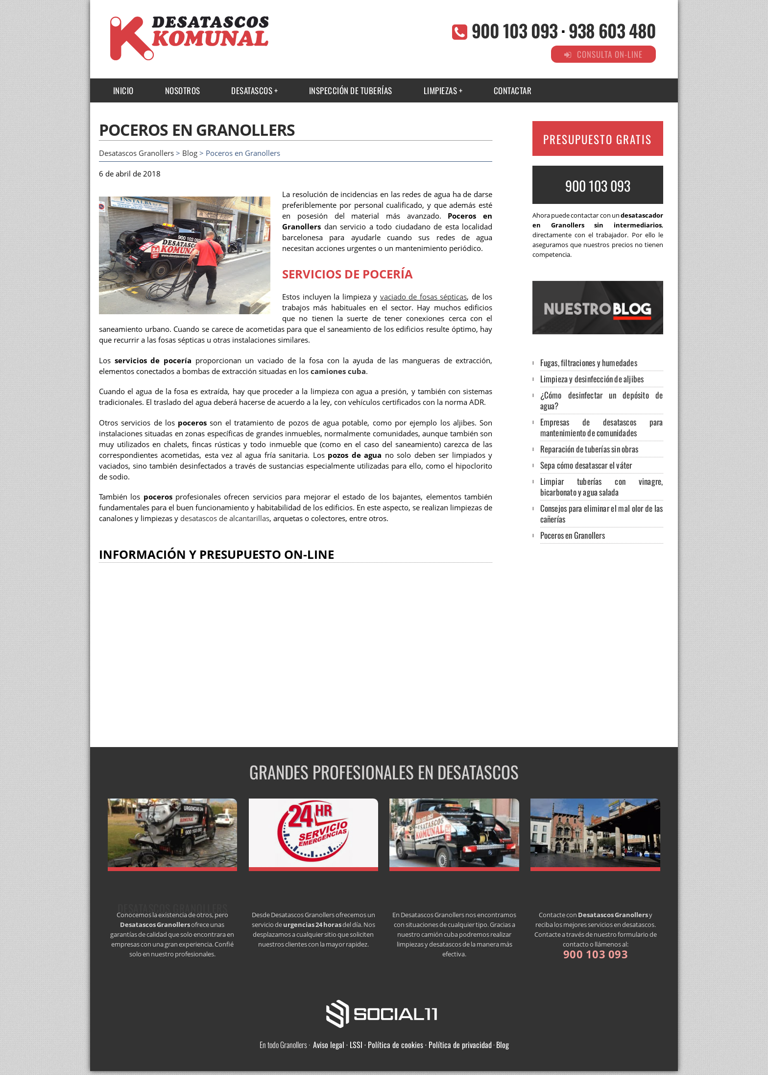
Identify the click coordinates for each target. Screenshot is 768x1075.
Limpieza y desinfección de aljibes (592, 379)
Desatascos (251, 90)
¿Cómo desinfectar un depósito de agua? (601, 400)
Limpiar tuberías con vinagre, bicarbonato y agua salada (601, 486)
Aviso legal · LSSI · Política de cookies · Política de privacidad (402, 1044)
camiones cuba (338, 371)
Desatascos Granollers (136, 153)
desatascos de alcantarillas (224, 518)
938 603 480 (612, 30)
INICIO (123, 90)
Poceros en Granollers (572, 535)
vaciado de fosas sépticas (423, 296)
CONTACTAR (513, 90)
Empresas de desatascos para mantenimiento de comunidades (601, 427)
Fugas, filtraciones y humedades (588, 362)
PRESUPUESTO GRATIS (597, 139)
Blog (189, 153)
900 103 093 (514, 30)
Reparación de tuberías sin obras (589, 449)
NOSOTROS (182, 90)
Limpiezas (440, 90)
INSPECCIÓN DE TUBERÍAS (350, 90)
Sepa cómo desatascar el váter (586, 465)
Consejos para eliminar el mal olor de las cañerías (601, 513)
